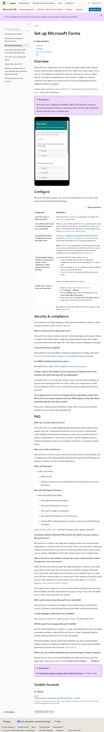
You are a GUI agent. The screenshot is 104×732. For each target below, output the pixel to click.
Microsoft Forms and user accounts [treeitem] (14, 79)
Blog (33, 727)
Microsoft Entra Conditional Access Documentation (80, 238)
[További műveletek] (100, 26)
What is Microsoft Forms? (59, 89)
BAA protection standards (75, 366)
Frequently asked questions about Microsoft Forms (61, 673)
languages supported (46, 618)
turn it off (62, 219)
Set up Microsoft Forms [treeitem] (13, 45)
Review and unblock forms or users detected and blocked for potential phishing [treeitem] (16, 71)
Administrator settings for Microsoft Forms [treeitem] (14, 39)
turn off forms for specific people (73, 231)
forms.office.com (49, 529)
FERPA (56, 366)
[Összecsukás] (28, 24)
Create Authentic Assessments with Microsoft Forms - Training (57, 698)
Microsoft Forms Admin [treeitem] (13, 34)
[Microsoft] (4, 3)
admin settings (79, 281)
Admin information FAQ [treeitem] (13, 64)
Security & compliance (44, 52)
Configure (39, 49)
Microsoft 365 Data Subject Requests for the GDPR (54, 356)
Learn (37, 26)
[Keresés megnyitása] (88, 3)
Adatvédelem (57, 727)
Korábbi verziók (23, 727)
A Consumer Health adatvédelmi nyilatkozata (18, 730)
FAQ (37, 55)
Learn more (88, 253)
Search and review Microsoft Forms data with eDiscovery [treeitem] (15, 51)
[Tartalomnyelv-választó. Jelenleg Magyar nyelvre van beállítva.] (7, 721)
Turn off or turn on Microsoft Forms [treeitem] (15, 58)
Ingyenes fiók (95, 9)
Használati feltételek (46, 730)
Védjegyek (59, 730)
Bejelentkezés (96, 3)
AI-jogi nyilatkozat (8, 727)
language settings (68, 618)
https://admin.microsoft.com (78, 288)
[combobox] (16, 29)
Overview (39, 45)
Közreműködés (44, 727)
